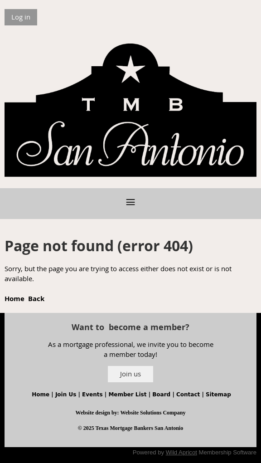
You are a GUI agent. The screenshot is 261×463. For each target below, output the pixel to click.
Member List (127, 394)
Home (14, 298)
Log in (20, 16)
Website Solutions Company (152, 412)
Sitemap (218, 394)
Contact (188, 394)
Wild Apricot (181, 452)
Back (36, 298)
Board (161, 394)
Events (92, 394)
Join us (130, 373)
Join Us (65, 394)
